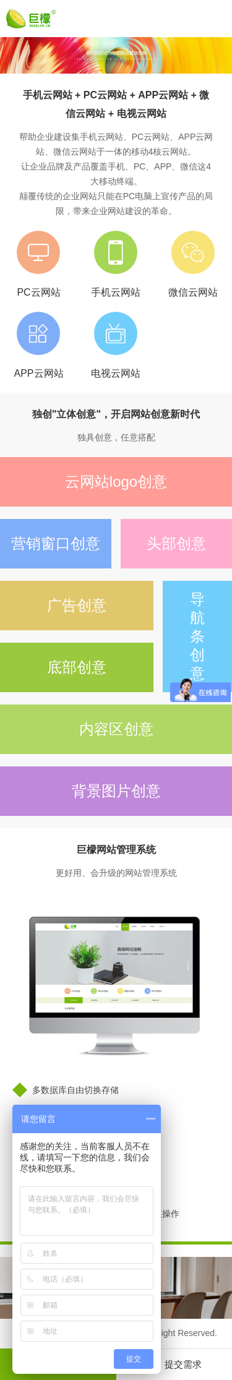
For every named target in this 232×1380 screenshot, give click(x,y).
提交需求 (174, 1368)
